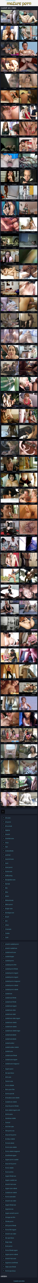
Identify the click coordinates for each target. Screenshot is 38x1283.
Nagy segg (8, 1242)
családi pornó (9, 961)
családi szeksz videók (12, 1047)
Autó (6, 863)
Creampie (8, 929)
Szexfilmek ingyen (10, 1155)
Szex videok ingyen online (12, 1110)
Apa (6, 847)
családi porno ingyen (11, 977)
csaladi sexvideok (10, 1035)
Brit (6, 921)
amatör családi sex (11, 948)
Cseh (6, 937)
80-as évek (8, 826)
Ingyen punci (9, 1069)
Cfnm (7, 925)
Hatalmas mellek (10, 1118)
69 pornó (8, 822)
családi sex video (10, 1010)
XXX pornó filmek (10, 1225)
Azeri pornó (8, 867)
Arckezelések (9, 851)
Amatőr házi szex (10, 1184)
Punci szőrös (9, 1172)
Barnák (7, 884)
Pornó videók (9, 1168)
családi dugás (9, 956)
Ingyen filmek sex (10, 1176)
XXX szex (8, 1077)
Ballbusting (8, 875)
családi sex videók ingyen (12, 1031)
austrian (8, 855)
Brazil (7, 917)
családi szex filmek (11, 1055)
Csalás (7, 933)
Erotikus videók (10, 1139)
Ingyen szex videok (11, 1188)
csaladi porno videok (11, 985)
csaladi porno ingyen (11, 973)
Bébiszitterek (9, 900)
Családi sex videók (11, 1102)
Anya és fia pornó (10, 1135)
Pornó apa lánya (10, 1271)
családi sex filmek (10, 998)
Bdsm (7, 896)
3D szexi (7, 818)
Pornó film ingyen (10, 1230)
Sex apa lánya (9, 1073)
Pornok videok (9, 1143)
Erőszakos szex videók (12, 1098)
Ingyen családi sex (11, 1180)
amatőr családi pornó (12, 944)
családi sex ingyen (11, 1006)
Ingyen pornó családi (11, 1159)
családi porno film (10, 965)
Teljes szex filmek (10, 1267)
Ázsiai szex (8, 871)
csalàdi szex (9, 1051)
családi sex (8, 993)
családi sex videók (11, 1022)
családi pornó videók (11, 989)
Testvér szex (9, 1081)
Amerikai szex (9, 838)
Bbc (6, 888)
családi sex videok (11, 1026)
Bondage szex (9, 913)
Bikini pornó (9, 904)
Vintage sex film (10, 1217)
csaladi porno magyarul (12, 981)
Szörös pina (9, 1114)
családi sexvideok (10, 1039)
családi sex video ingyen (12, 1018)
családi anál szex (10, 952)
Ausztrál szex (9, 859)
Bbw (6, 892)
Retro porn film (10, 1089)
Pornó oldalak (9, 1085)
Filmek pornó (9, 1221)
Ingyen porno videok (11, 1254)
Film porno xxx (9, 1131)
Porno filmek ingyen (11, 1250)
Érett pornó (8, 1246)
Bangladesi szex (10, 880)
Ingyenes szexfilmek (11, 1263)
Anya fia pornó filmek (12, 1106)
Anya (7, 842)
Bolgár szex (9, 908)
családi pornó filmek (11, 969)
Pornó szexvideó (10, 1197)
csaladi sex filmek (10, 1002)
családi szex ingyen (11, 1059)
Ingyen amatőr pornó (12, 1213)
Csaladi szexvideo (11, 0)
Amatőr (7, 834)
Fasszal (7, 1122)
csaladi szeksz (9, 1043)
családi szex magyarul (12, 1064)
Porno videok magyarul (12, 1151)
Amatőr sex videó (10, 1201)
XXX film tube (9, 1126)
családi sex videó (10, 1014)
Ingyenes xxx (9, 1209)
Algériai (7, 830)
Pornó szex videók (11, 1147)
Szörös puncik (9, 1093)
